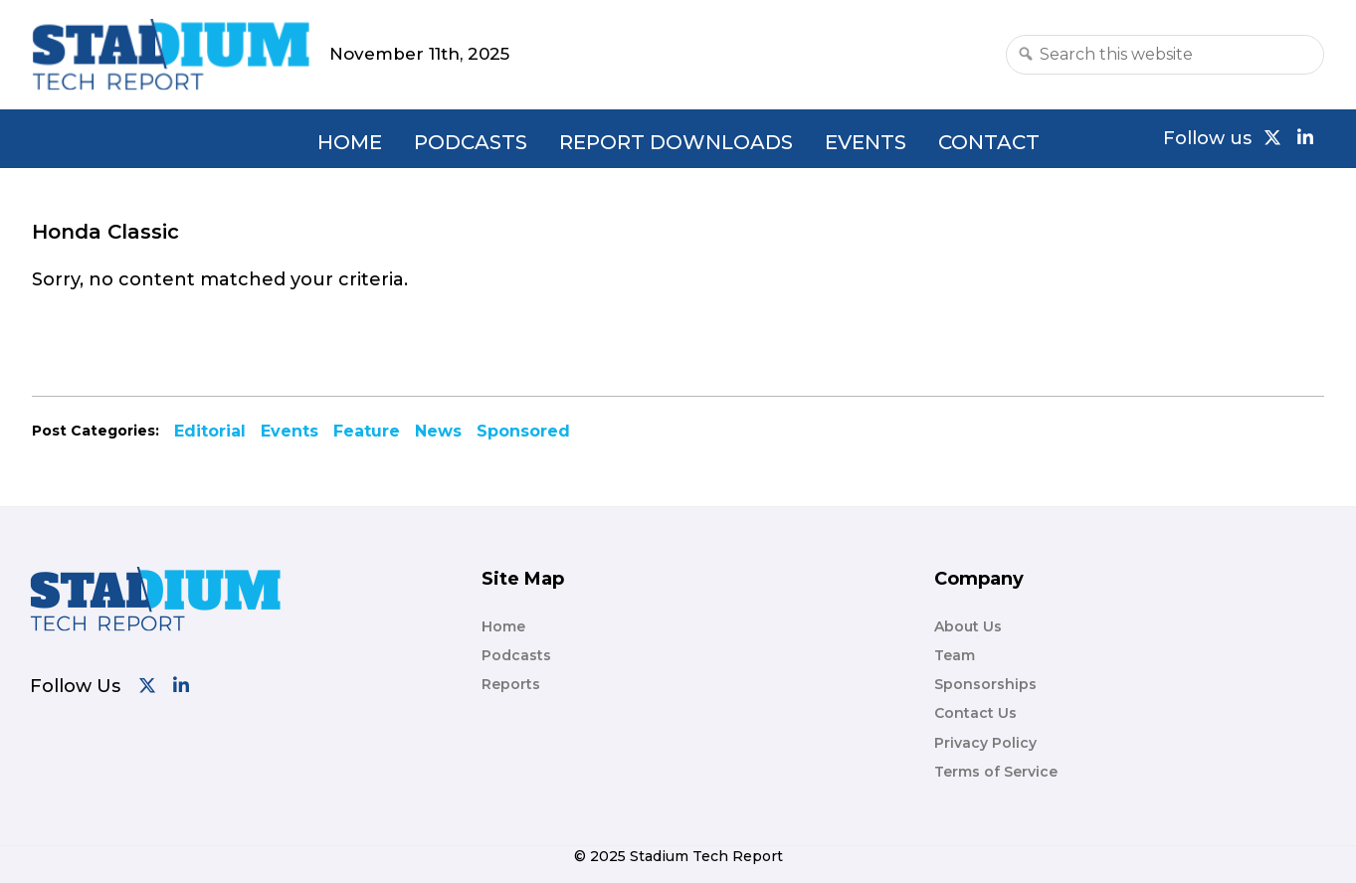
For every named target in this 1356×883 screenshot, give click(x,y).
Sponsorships (985, 684)
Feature (366, 431)
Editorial (210, 431)
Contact (989, 142)
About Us (968, 626)
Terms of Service (996, 772)
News (438, 431)
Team (954, 655)
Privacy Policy (985, 743)
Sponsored (523, 431)
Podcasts (470, 142)
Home (349, 142)
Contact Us (975, 713)
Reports (511, 684)
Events (865, 142)
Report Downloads (676, 142)
